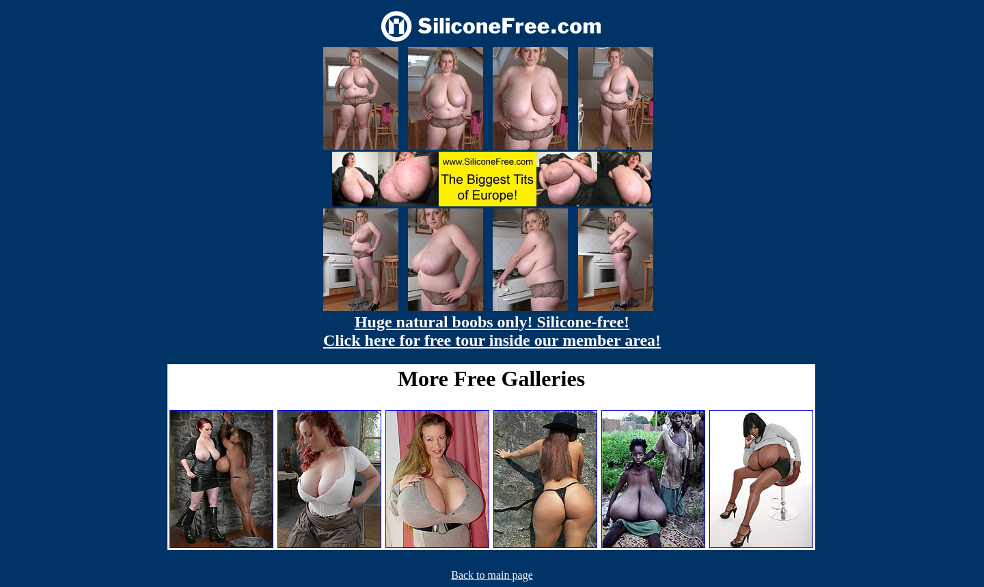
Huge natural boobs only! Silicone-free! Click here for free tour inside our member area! (492, 331)
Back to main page (492, 575)
